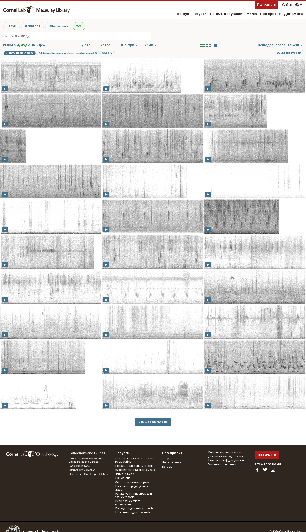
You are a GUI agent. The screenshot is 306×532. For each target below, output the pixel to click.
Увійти (287, 4)
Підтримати (266, 4)
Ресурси (199, 14)
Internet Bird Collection (82, 470)
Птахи (11, 26)
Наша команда (171, 462)
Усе (79, 26)
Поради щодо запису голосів (134, 466)
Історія (166, 458)
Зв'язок (167, 466)
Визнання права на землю (225, 452)
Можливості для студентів (132, 512)
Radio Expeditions (79, 466)
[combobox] (80, 36)
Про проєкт (270, 14)
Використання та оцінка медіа (135, 470)
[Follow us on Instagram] (272, 469)
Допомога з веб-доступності (227, 456)
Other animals (58, 26)
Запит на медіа (125, 474)
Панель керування (226, 14)
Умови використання (222, 464)
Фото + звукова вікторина (132, 482)
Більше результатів (153, 421)
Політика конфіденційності (226, 460)
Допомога (293, 14)
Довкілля (32, 26)
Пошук (183, 14)
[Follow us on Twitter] (265, 469)
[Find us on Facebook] (257, 469)
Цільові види (123, 478)
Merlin (251, 14)
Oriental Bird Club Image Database (89, 474)
